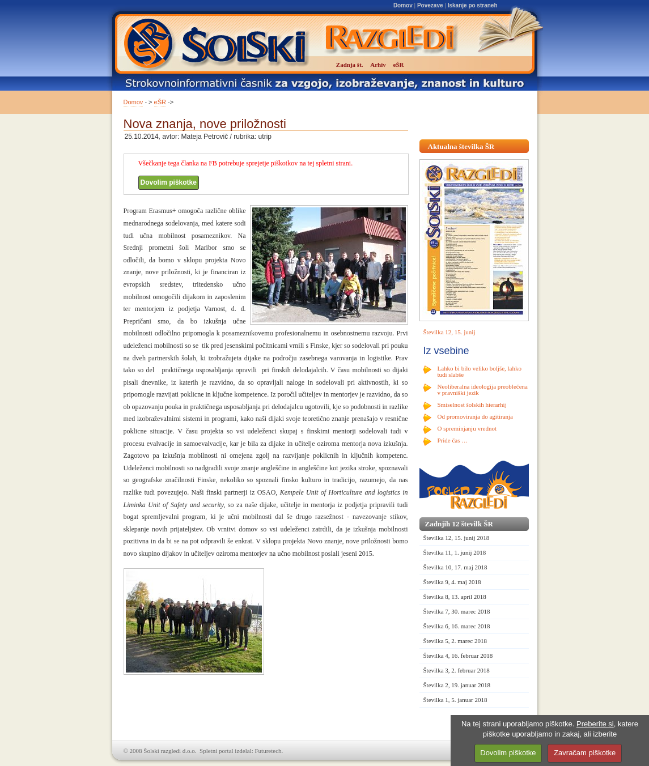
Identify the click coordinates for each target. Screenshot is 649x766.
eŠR (160, 102)
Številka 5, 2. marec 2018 (455, 640)
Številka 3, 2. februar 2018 (456, 670)
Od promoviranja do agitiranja (476, 416)
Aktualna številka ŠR (461, 146)
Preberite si (595, 724)
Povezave (430, 5)
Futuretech (268, 750)
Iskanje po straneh (473, 5)
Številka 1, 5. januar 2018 (455, 699)
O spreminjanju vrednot (467, 428)
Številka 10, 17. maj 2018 (455, 567)
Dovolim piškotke (169, 182)
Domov (403, 5)
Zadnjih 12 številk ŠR (459, 524)
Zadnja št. (349, 64)
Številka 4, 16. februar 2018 (458, 655)
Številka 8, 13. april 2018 (454, 596)
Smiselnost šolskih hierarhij (472, 404)
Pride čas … (453, 440)
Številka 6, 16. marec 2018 (456, 626)
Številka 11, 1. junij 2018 (454, 552)
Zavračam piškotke (585, 752)
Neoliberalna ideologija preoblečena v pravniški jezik (483, 389)
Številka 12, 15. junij (449, 332)
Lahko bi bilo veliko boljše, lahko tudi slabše (479, 371)
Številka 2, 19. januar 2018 (457, 685)
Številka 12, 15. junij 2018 (456, 537)
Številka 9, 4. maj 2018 (452, 581)
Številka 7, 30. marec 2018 (456, 611)
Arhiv (378, 64)
